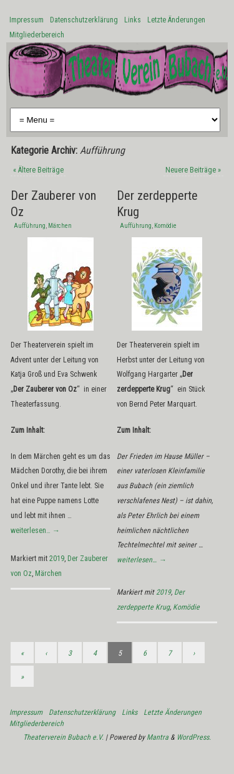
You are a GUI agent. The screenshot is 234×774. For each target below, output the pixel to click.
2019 (56, 558)
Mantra (157, 737)
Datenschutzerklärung (84, 20)
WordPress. (194, 737)
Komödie (165, 225)
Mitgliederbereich (36, 35)
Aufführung (30, 225)
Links (132, 20)
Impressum (26, 20)
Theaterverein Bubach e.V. (63, 737)
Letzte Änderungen (176, 20)
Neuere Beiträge (193, 170)
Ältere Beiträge (38, 170)
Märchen (60, 225)
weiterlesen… (35, 530)
